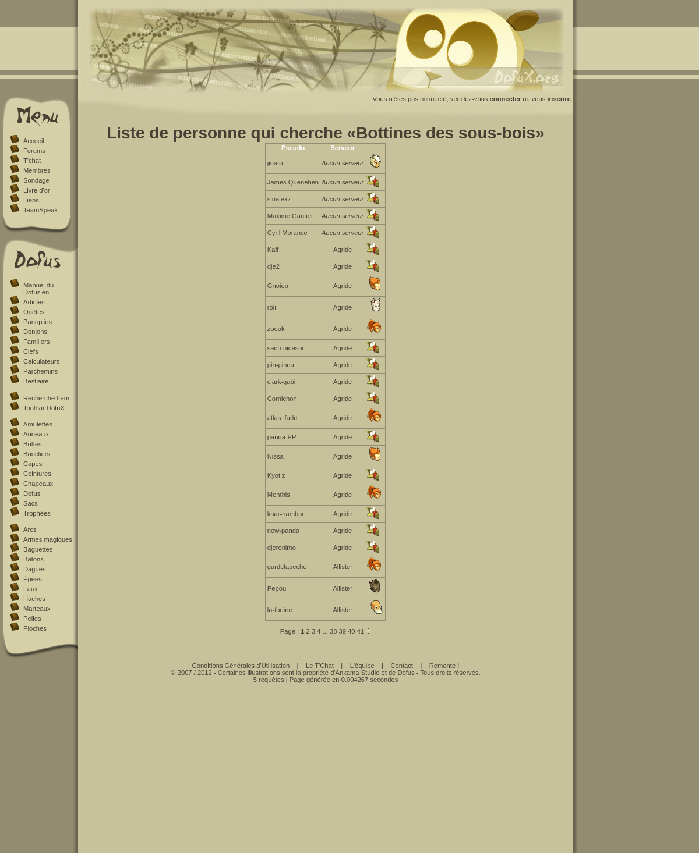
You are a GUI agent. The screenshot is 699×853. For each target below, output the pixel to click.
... (325, 631)
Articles (34, 301)
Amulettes (37, 424)
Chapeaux (38, 483)
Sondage (36, 180)
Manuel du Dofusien (38, 289)
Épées (32, 578)
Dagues (34, 569)
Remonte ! (444, 665)
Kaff (273, 249)
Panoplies (37, 321)
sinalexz (279, 199)
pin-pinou (280, 364)
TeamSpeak (40, 210)
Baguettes (37, 549)
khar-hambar (285, 513)
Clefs (30, 351)
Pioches (35, 628)
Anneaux (36, 434)
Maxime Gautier (290, 215)
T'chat (32, 160)
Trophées (37, 513)
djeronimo (281, 547)
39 (342, 631)
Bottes (32, 443)
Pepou (276, 588)
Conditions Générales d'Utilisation (241, 665)
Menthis (278, 494)
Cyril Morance (287, 232)
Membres (37, 170)
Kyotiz (276, 475)
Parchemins (40, 371)
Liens (31, 200)
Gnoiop (277, 285)
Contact (401, 665)
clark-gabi (281, 381)
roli (271, 307)
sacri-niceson (286, 347)
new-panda (283, 530)
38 (333, 631)
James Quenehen (293, 182)
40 (351, 631)
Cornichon (282, 398)
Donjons (35, 331)
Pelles (32, 618)
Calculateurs (41, 361)
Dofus (31, 493)
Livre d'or (36, 190)
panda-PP (281, 436)
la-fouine (279, 609)
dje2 (273, 266)
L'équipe (362, 665)
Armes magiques (47, 539)
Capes (32, 463)
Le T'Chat (320, 665)
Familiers (36, 341)
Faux (30, 588)
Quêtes (33, 311)
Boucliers (36, 453)
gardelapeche (287, 566)
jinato (275, 162)
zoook (276, 328)
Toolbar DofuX (44, 407)
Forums (34, 150)
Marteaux (37, 608)
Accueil (33, 140)
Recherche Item (46, 397)
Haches (34, 598)
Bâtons (33, 559)
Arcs (29, 529)
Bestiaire (36, 381)
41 (360, 631)
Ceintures (37, 473)
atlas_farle (282, 417)
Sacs (30, 503)
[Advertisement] (326, 764)
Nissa (275, 456)
